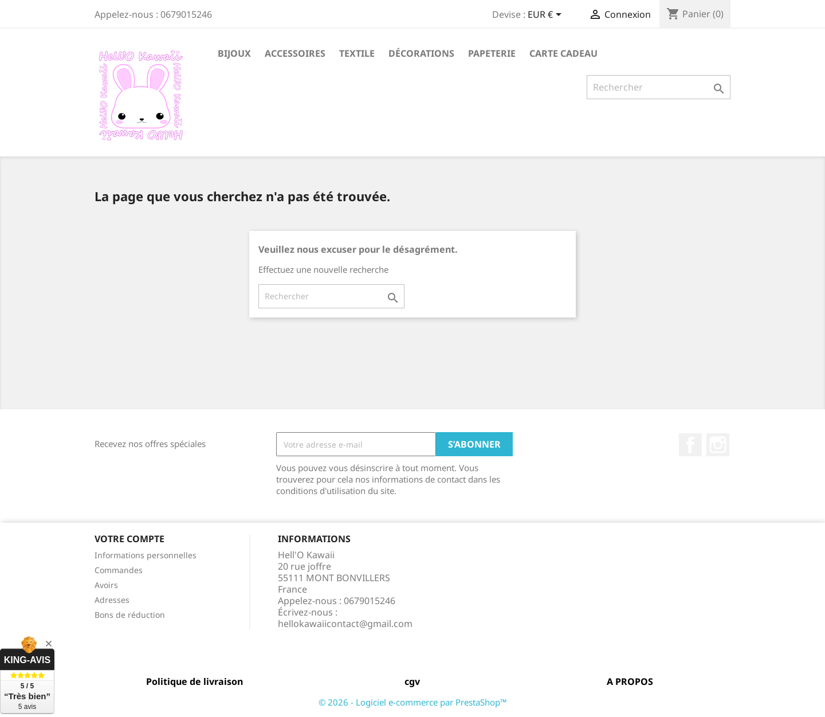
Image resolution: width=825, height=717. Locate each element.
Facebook (690, 444)
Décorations (421, 53)
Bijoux (234, 53)
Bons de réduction (130, 614)
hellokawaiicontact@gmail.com (345, 623)
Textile (357, 53)
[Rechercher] (658, 87)
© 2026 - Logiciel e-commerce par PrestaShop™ (413, 702)
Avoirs (106, 584)
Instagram (717, 444)
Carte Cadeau (563, 53)
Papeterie (492, 53)
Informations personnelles (146, 555)
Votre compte (129, 538)
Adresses (112, 599)
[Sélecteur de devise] (546, 15)
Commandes (119, 570)
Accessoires (295, 53)
